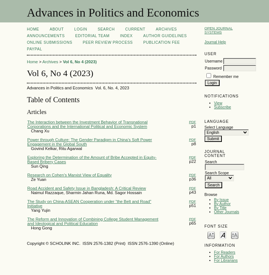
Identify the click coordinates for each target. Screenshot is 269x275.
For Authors (224, 256)
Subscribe (222, 107)
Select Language (219, 127)
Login (80, 29)
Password (213, 68)
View (218, 103)
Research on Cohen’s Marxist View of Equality (69, 175)
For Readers (224, 252)
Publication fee (161, 42)
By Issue (221, 200)
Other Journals (226, 212)
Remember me (226, 77)
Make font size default (223, 235)
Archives (166, 29)
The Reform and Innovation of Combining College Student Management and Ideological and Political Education (92, 221)
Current (135, 29)
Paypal (34, 49)
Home (33, 29)
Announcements (46, 36)
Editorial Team (92, 36)
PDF (192, 122)
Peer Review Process (108, 42)
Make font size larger (234, 235)
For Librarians (226, 260)
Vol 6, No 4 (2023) (80, 62)
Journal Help (215, 42)
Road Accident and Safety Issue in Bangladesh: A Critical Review (86, 188)
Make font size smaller (211, 235)
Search (106, 29)
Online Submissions (49, 42)
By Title (220, 208)
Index (126, 36)
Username (214, 61)
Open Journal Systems (219, 30)
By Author (222, 204)
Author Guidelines (165, 36)
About (57, 29)
